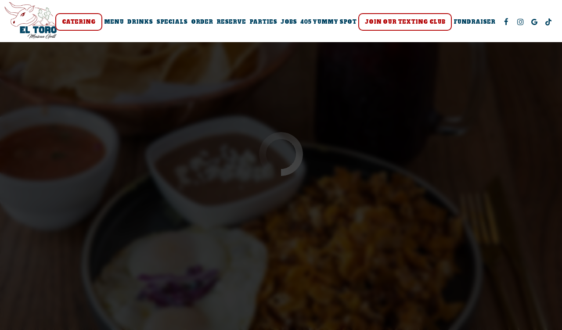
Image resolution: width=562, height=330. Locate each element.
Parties (263, 21)
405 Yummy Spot (328, 21)
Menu (114, 21)
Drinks (140, 21)
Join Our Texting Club (405, 21)
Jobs (289, 21)
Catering (79, 21)
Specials (171, 21)
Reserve (231, 21)
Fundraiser (474, 21)
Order (202, 21)
